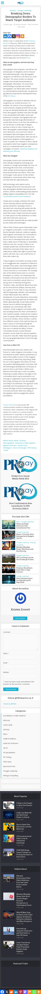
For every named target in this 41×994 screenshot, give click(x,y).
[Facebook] (9, 36)
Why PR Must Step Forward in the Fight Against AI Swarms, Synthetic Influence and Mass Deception (24, 914)
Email (5, 660)
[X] (14, 36)
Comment (6, 630)
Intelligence (8, 448)
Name (6, 651)
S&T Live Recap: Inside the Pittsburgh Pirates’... (25, 557)
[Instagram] (18, 36)
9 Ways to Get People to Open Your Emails (24, 802)
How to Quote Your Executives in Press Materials (23, 824)
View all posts (20, 616)
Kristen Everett (21, 24)
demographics (9, 443)
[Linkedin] (5, 36)
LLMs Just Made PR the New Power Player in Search (23, 813)
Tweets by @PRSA (9, 701)
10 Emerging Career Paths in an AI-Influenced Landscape (24, 837)
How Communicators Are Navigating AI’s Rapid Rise (25, 577)
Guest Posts (23, 445)
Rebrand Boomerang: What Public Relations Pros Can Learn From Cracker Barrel (23, 879)
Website (6, 670)
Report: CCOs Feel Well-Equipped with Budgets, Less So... (24, 536)
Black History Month (11, 441)
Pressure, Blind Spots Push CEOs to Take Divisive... (25, 567)
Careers (23, 441)
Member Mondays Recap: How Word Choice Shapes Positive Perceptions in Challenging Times (23, 897)
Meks (26, 989)
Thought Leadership (24, 10)
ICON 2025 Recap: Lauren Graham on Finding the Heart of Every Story (24, 851)
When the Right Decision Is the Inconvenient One (25, 525)
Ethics (18, 522)
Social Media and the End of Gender (16, 196)
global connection (10, 445)
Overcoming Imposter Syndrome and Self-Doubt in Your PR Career (24, 929)
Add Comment (33, 24)
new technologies (20, 448)
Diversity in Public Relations (26, 443)
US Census (11, 96)
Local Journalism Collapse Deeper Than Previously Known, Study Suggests (23, 944)
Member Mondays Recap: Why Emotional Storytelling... (25, 548)
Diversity (13, 10)
